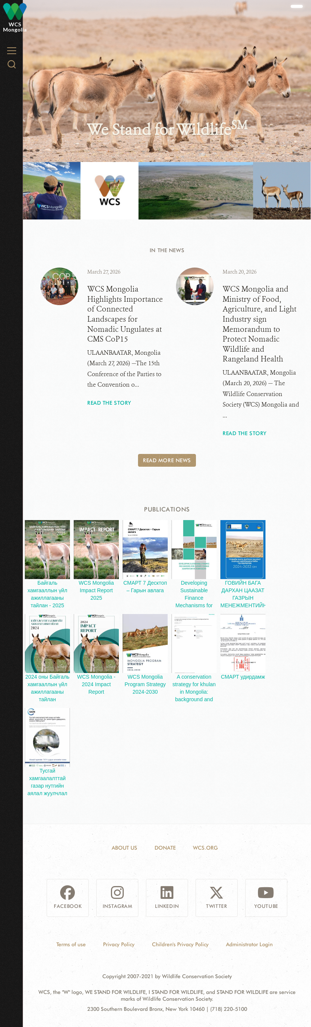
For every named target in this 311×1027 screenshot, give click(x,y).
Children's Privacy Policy (180, 944)
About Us (124, 848)
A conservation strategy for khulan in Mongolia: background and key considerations (194, 692)
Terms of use (71, 944)
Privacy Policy (119, 944)
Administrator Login (249, 944)
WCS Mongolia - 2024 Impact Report (96, 684)
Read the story (109, 403)
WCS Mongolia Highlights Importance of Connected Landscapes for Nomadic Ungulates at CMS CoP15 (125, 314)
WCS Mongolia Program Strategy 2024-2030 (145, 684)
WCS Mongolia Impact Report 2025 (96, 590)
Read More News (167, 460)
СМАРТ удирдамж (243, 677)
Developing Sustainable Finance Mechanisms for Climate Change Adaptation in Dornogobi (194, 605)
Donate (165, 848)
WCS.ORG (205, 848)
